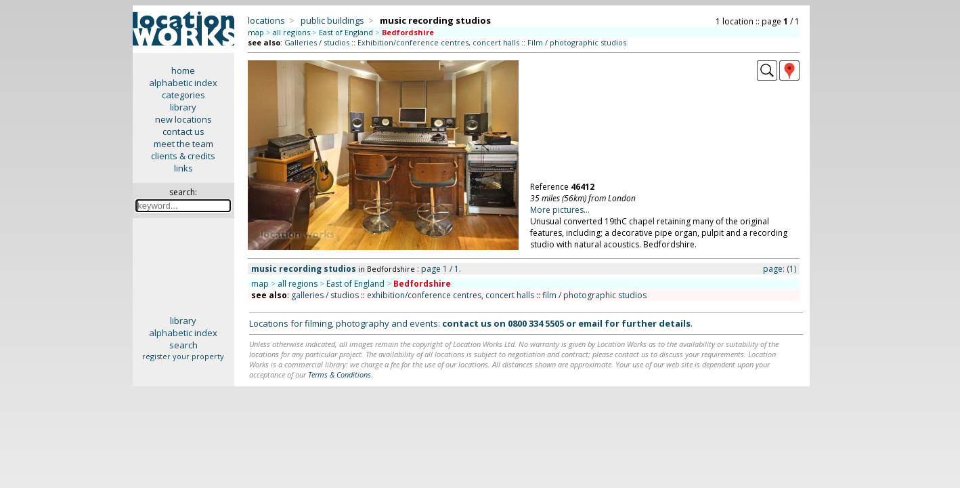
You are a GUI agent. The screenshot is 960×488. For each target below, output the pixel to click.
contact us (183, 131)
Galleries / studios (316, 42)
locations (266, 20)
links (183, 168)
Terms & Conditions (339, 374)
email (590, 323)
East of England (346, 32)
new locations (183, 119)
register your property (183, 356)
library (183, 107)
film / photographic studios (594, 295)
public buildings (332, 20)
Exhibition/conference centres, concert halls (438, 42)
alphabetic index (183, 83)
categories (183, 95)
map (256, 32)
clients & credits (183, 156)
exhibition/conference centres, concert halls (450, 295)
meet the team (183, 144)
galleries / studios (325, 295)
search (183, 345)
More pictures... (560, 210)
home (183, 70)
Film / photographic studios (576, 42)
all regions (291, 32)
